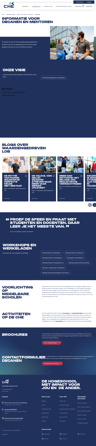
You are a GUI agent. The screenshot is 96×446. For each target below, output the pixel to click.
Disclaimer (5, 434)
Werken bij (62, 401)
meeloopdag (59, 321)
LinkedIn (46, 438)
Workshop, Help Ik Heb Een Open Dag (79, 263)
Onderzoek (62, 421)
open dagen (66, 313)
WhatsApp (47, 434)
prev (90, 205)
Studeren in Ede (48, 6)
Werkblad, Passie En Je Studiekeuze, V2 (53, 263)
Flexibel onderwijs (82, 403)
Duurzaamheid (63, 413)
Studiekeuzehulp (36, 6)
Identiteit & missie (64, 405)
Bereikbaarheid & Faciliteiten (67, 409)
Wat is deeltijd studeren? (84, 411)
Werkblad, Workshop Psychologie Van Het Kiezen (55, 273)
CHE (3, 14)
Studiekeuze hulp (46, 409)
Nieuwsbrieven (63, 417)
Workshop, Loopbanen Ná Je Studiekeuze (53, 268)
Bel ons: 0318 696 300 (11, 409)
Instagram (64, 434)
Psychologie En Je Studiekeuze (75, 258)
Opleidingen (25, 6)
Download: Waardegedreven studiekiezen (53, 77)
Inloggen (89, 2)
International (79, 2)
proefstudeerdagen (77, 313)
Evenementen (45, 413)
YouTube (64, 438)
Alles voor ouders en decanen (25, 14)
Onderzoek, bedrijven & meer (64, 6)
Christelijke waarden (82, 423)
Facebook (82, 434)
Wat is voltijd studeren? (83, 407)
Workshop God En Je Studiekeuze (51, 253)
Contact (44, 421)
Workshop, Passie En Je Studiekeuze (52, 258)
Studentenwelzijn (82, 415)
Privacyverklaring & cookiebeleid (10, 430)
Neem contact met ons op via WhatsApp (16, 403)
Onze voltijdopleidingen (50, 343)
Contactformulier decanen (51, 363)
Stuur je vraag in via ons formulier (14, 418)
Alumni (43, 405)
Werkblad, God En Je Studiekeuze (74, 253)
